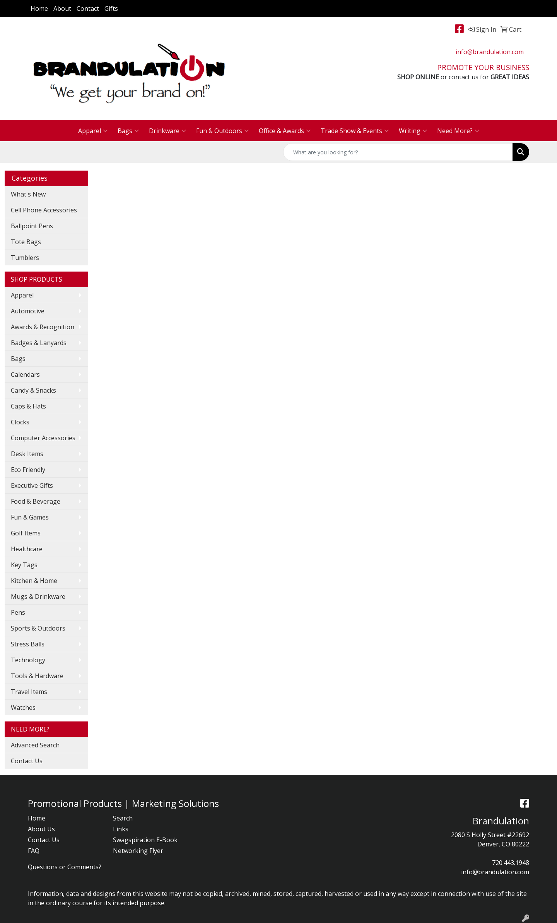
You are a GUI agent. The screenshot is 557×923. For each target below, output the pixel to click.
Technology (28, 660)
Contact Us (27, 761)
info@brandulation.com (490, 52)
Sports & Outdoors (38, 628)
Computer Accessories (43, 438)
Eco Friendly (28, 469)
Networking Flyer (138, 850)
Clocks (20, 422)
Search (123, 818)
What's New (28, 194)
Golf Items (26, 533)
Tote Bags (26, 242)
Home (39, 8)
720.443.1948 (510, 862)
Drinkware (167, 130)
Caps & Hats (28, 406)
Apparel (93, 130)
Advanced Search (35, 745)
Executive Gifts (32, 485)
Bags (128, 130)
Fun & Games (30, 517)
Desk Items (27, 454)
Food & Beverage (35, 501)
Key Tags (24, 565)
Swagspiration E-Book (145, 840)
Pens (18, 612)
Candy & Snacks (33, 390)
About (62, 8)
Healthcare (27, 549)
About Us (41, 829)
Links (120, 829)
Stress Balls (27, 644)
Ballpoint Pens (32, 226)
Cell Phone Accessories (44, 210)
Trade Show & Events (355, 130)
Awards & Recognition (42, 327)
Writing (413, 130)
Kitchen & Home (34, 580)
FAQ (33, 850)
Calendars (25, 374)
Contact (88, 8)
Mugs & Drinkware (38, 596)
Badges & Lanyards (39, 342)
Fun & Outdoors (222, 130)
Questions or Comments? (64, 867)
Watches (23, 707)
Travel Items (29, 691)
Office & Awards (285, 130)
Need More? (458, 130)
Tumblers (25, 257)
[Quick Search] (398, 152)
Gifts (111, 8)
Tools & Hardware (37, 676)
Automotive (27, 311)
